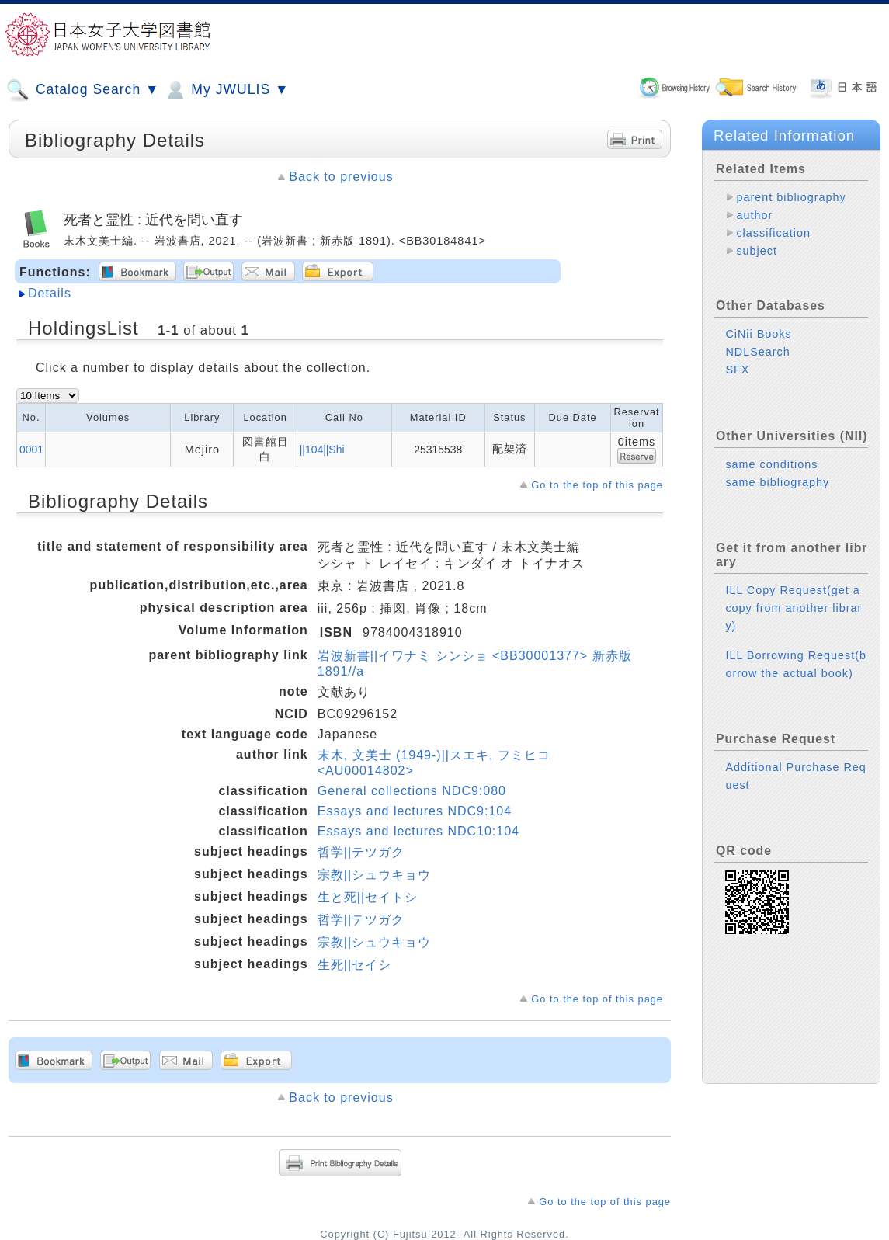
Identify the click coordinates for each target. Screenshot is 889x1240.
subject (756, 251)
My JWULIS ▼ (226, 90)
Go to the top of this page (597, 485)
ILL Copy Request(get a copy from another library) (793, 608)
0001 (31, 449)
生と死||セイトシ (368, 897)
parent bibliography (791, 197)
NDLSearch (757, 352)
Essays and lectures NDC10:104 (418, 831)
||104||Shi (322, 449)
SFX (737, 369)
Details (49, 293)
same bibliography (777, 482)
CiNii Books (758, 334)
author (754, 215)
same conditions (771, 464)
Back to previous (341, 176)
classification (773, 233)
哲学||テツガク (361, 852)
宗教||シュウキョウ (374, 874)
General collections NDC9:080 (412, 790)
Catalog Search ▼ (82, 90)
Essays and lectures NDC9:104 (415, 811)
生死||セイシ (354, 964)
